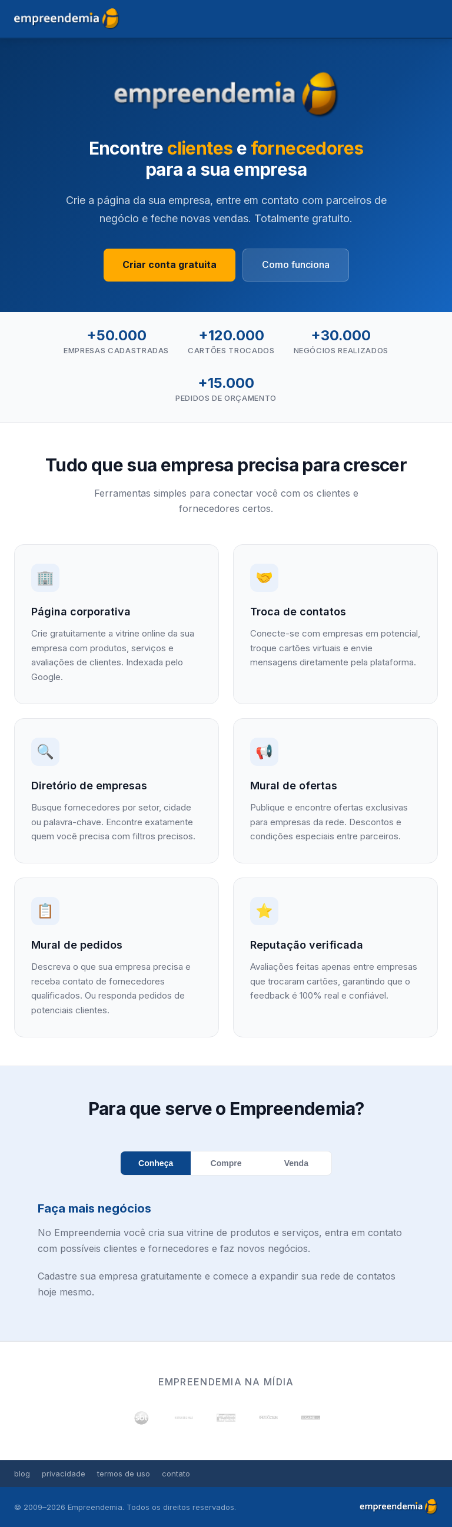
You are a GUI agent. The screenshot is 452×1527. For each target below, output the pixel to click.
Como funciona (296, 264)
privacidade (63, 1473)
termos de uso (123, 1473)
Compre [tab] (226, 1163)
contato (176, 1473)
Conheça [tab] (155, 1163)
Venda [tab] (296, 1163)
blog (22, 1473)
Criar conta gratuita (169, 264)
